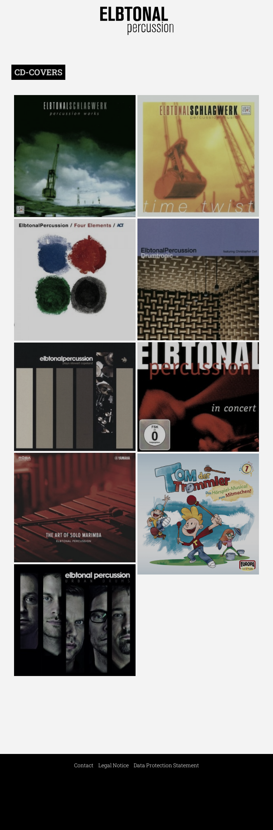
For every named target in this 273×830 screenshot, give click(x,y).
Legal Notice (113, 765)
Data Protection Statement (166, 765)
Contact (83, 765)
